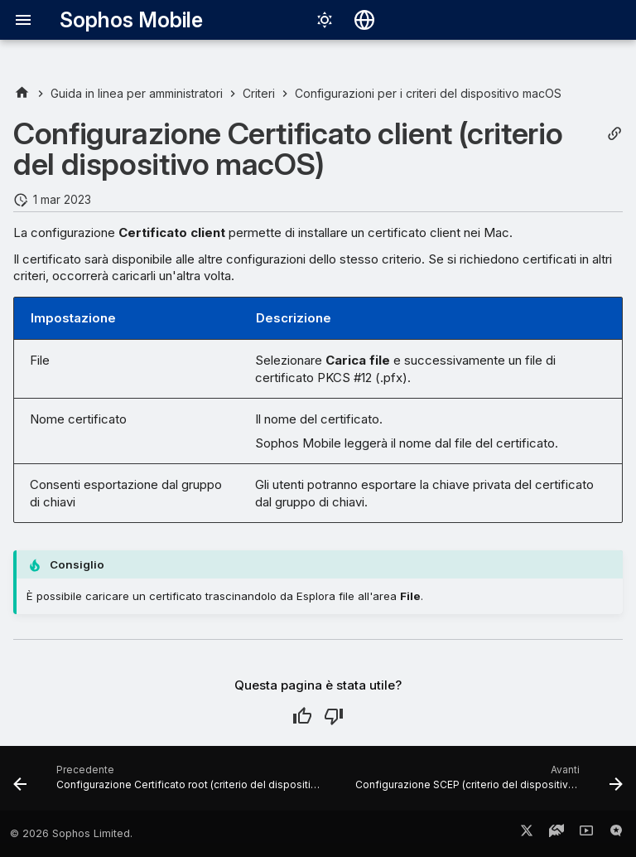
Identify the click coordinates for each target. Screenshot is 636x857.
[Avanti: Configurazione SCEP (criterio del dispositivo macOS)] (487, 783)
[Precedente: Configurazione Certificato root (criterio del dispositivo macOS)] (169, 783)
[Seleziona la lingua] (364, 19)
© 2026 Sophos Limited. (71, 833)
